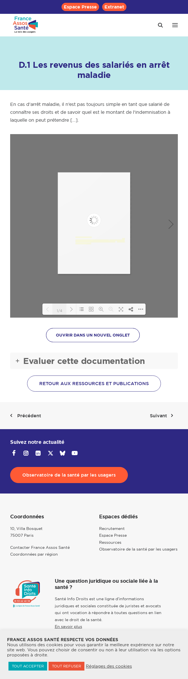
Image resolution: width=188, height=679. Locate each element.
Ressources (110, 542)
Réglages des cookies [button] (109, 666)
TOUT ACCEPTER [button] (28, 666)
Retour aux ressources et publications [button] (94, 384)
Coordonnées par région (34, 554)
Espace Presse (80, 7)
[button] (175, 25)
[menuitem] (80, 7)
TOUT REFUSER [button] (66, 666)
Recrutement (112, 528)
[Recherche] (158, 25)
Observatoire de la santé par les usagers (138, 549)
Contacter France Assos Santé (40, 547)
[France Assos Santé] (25, 25)
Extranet (114, 7)
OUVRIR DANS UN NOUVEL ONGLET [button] (93, 335)
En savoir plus (68, 626)
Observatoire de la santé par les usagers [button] (69, 475)
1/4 (59, 310)
